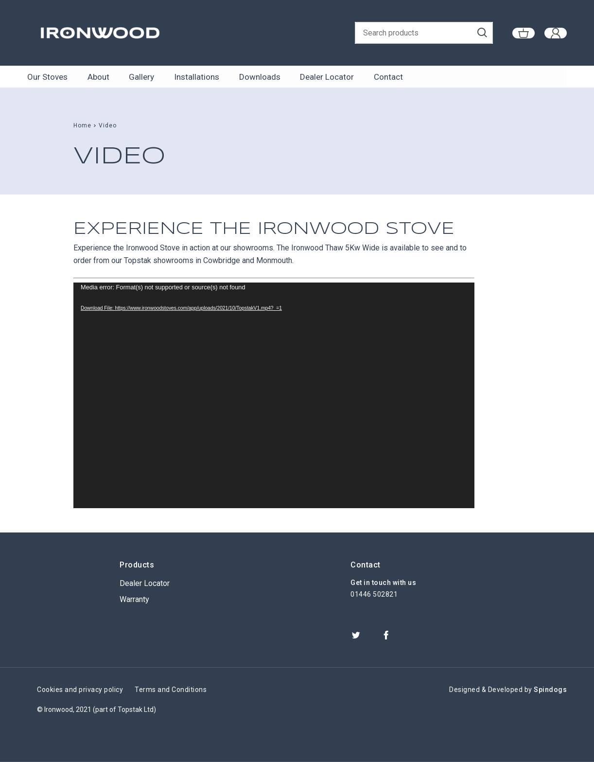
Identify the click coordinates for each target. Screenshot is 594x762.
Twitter (355, 635)
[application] (273, 395)
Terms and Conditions (171, 689)
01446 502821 (374, 594)
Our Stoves (47, 77)
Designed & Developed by (508, 689)
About (98, 77)
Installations (195, 77)
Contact (386, 77)
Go (490, 33)
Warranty (134, 599)
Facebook (386, 635)
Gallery (141, 77)
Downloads (258, 77)
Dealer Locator (325, 77)
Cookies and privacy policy (80, 689)
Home (82, 125)
